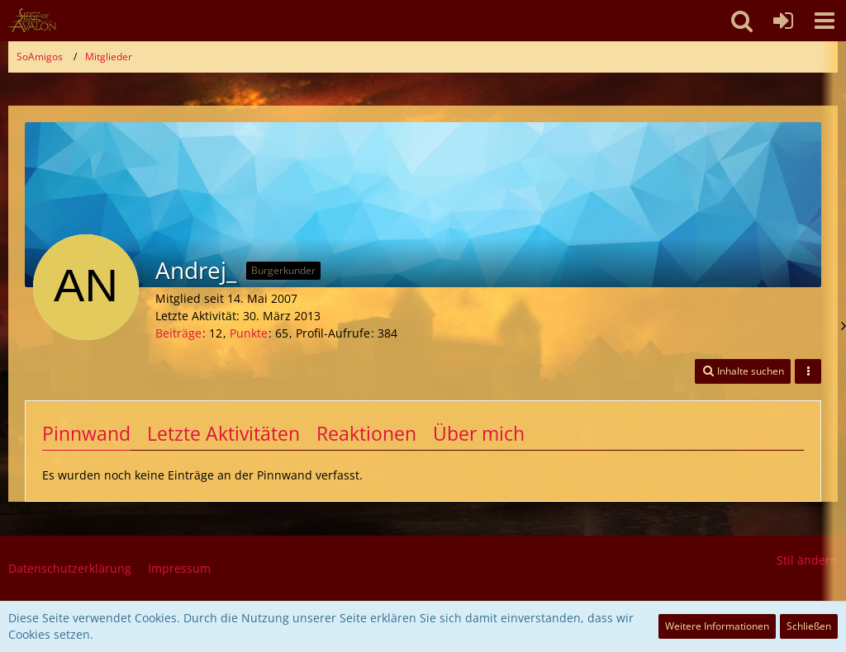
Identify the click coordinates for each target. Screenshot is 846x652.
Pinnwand (86, 433)
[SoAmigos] (32, 20)
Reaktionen (366, 433)
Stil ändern (807, 560)
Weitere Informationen (717, 626)
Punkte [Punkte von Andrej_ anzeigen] (249, 333)
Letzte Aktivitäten (223, 433)
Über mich (479, 433)
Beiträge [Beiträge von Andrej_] (178, 333)
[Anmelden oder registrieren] (783, 20)
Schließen (809, 626)
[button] (824, 20)
